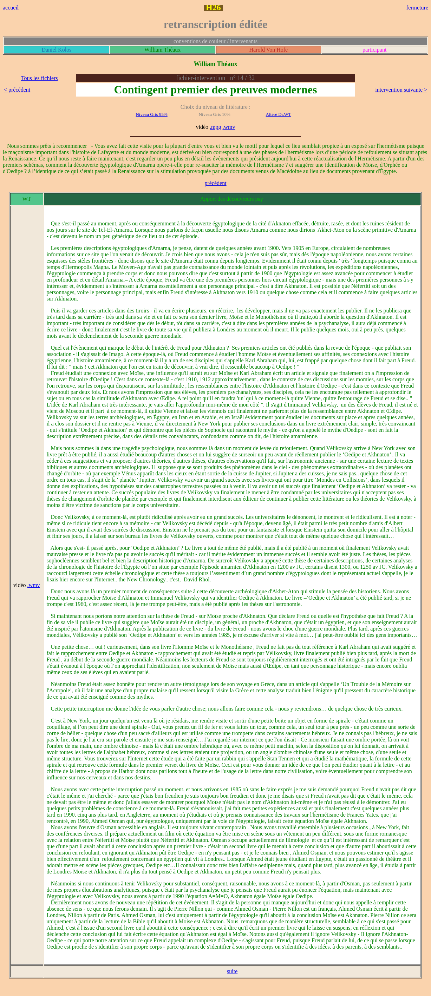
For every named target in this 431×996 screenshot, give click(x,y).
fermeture (417, 8)
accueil (11, 8)
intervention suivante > (401, 90)
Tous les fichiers (39, 78)
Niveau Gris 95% (151, 114)
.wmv (229, 127)
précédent (215, 183)
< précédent (17, 90)
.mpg (215, 127)
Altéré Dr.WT (278, 114)
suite (232, 971)
